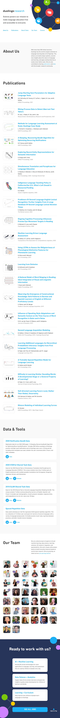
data (54, 64)
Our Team (34, 30)
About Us (5, 30)
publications (47, 64)
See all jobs (30, 709)
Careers (42, 30)
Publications (14, 30)
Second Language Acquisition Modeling (34, 330)
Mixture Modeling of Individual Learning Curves (37, 405)
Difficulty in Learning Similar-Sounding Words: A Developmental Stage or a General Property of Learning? (37, 376)
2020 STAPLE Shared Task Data (19, 465)
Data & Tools (24, 30)
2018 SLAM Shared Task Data (18, 487)
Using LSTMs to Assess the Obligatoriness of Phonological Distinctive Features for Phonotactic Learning (36, 250)
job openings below (44, 553)
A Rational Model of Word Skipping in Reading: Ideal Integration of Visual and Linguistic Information (37, 279)
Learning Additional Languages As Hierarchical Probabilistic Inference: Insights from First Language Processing (37, 345)
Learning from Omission (28, 264)
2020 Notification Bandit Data (18, 441)
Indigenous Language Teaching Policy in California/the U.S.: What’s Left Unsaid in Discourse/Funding (34, 185)
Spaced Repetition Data (15, 509)
